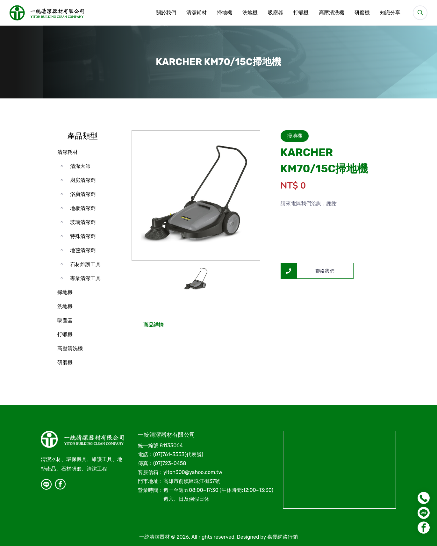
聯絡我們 (308, 270)
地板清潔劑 (83, 208)
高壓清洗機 (331, 12)
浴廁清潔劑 (83, 194)
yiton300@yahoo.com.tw (192, 472)
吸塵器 (275, 12)
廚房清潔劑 (83, 180)
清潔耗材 (196, 12)
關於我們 (165, 12)
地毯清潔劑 (83, 250)
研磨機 (361, 12)
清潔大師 (80, 166)
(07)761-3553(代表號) (178, 454)
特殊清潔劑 (83, 236)
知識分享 (390, 12)
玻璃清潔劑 (83, 222)
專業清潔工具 (85, 278)
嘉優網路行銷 (282, 537)
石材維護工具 (85, 264)
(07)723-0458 (169, 463)
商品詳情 (154, 324)
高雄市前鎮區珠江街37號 (191, 481)
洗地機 (249, 12)
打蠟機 (300, 12)
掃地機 (224, 12)
